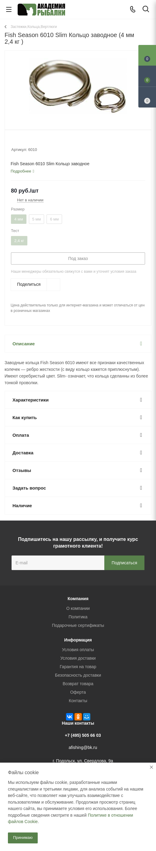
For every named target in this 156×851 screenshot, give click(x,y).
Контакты (78, 700)
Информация (78, 639)
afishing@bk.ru (83, 747)
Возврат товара (78, 683)
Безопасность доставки (78, 675)
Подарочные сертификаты (78, 625)
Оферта (78, 692)
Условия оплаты (78, 649)
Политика (78, 616)
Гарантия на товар (78, 666)
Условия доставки (77, 658)
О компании (78, 608)
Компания (78, 598)
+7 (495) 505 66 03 (83, 735)
